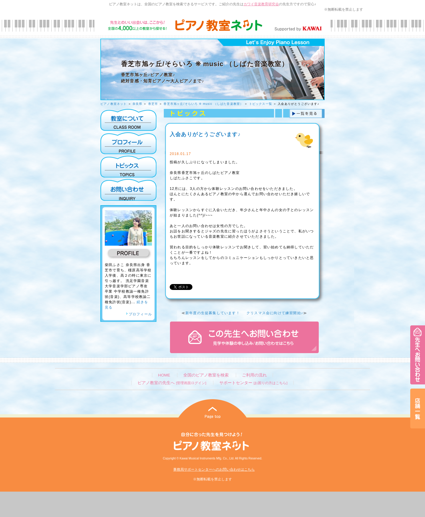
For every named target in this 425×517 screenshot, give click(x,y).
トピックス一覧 (260, 103)
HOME (164, 375)
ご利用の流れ (254, 375)
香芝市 (153, 103)
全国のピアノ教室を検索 (206, 375)
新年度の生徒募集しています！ (212, 313)
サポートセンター (253, 383)
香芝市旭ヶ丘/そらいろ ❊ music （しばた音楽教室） (203, 103)
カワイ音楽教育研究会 (261, 4)
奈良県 (138, 103)
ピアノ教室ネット (113, 103)
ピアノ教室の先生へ (172, 383)
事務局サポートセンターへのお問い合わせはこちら (214, 469)
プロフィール (139, 314)
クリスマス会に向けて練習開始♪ (274, 313)
